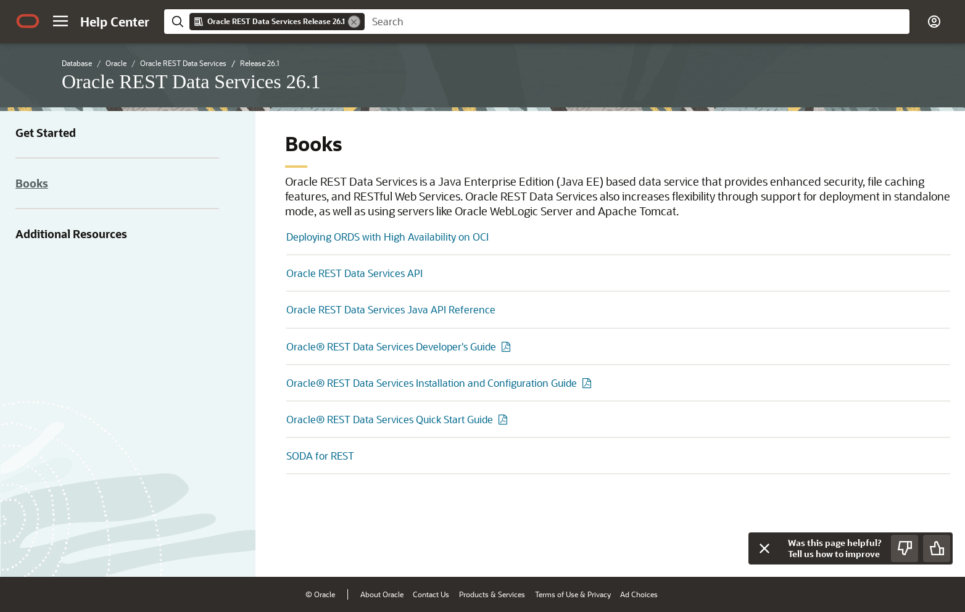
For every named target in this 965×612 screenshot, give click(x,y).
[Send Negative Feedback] (904, 548)
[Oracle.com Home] (28, 21)
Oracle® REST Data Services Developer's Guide (391, 346)
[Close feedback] (764, 548)
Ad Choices (639, 594)
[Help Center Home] (114, 21)
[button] (60, 21)
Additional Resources (71, 233)
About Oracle (382, 594)
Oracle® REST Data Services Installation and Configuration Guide (431, 382)
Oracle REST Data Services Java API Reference (390, 309)
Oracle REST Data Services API (354, 273)
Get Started (45, 132)
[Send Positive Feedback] (936, 548)
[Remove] (354, 21)
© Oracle (320, 594)
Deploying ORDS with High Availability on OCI (387, 236)
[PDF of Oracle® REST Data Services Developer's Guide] (508, 346)
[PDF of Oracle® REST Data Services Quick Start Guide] (505, 419)
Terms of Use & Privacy (573, 594)
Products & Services (492, 594)
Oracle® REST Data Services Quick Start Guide (389, 419)
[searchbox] (637, 21)
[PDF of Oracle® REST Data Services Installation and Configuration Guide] (588, 382)
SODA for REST (320, 455)
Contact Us (431, 594)
